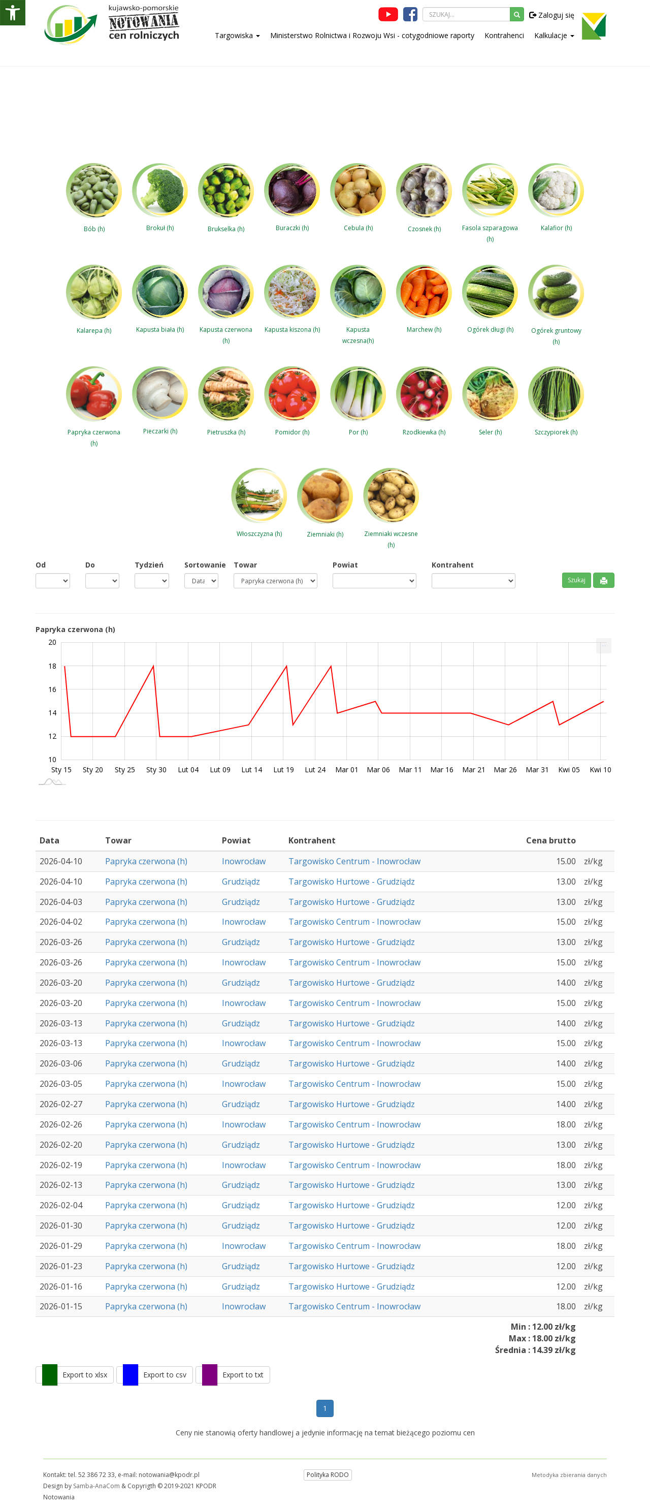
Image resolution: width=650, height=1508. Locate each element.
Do (90, 565)
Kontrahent (453, 565)
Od (41, 565)
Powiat (345, 565)
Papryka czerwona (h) (146, 861)
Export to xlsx (84, 1374)
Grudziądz (241, 881)
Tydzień (149, 565)
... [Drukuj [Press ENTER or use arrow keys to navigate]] (604, 643)
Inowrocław (244, 861)
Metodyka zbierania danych (569, 1475)
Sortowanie (201, 565)
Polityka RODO (328, 1474)
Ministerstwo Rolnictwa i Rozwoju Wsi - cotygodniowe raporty (372, 35)
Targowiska (237, 35)
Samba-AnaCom (96, 1486)
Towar (245, 565)
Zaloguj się (551, 15)
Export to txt (243, 1374)
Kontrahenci (504, 35)
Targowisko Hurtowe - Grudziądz (351, 881)
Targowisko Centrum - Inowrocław (354, 861)
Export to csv (164, 1374)
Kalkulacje (554, 35)
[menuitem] (603, 645)
